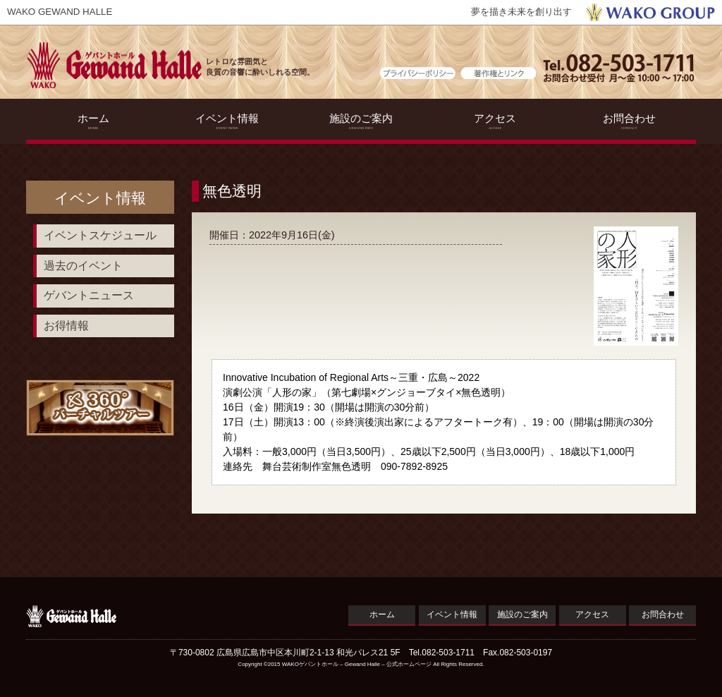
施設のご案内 (361, 121)
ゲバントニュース (89, 295)
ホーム (93, 121)
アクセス (495, 121)
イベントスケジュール (100, 235)
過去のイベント (83, 266)
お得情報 (66, 326)
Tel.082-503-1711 (442, 652)
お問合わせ (629, 121)
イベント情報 (227, 121)
